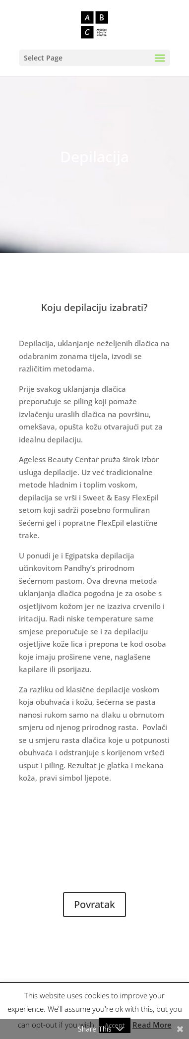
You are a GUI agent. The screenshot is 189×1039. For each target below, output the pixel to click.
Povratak (94, 904)
